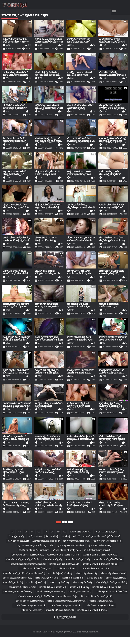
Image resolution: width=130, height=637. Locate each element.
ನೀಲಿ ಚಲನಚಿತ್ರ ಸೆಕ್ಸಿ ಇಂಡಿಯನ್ (46, 540)
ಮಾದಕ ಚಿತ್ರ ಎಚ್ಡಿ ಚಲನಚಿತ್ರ (60, 573)
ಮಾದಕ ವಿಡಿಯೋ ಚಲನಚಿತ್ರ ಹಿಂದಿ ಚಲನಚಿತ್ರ (66, 600)
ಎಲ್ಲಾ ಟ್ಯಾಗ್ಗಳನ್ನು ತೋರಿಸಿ (65, 617)
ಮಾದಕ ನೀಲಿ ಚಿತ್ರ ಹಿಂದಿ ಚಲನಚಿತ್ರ (50, 591)
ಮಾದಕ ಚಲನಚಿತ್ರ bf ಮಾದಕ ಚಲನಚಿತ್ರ (100, 554)
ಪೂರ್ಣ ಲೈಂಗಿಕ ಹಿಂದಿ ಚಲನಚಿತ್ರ (70, 545)
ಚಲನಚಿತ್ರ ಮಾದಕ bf (71, 536)
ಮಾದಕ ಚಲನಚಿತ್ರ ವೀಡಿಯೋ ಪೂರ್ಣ (36, 568)
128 (45, 531)
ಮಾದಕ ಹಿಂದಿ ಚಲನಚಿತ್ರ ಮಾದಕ (60, 610)
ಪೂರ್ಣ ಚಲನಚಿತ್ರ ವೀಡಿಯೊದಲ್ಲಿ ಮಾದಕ (35, 545)
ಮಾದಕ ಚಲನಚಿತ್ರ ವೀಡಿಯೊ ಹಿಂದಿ (64, 564)
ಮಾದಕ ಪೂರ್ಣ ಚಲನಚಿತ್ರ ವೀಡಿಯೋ (111, 591)
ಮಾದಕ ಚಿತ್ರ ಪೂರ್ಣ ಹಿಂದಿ (46, 577)
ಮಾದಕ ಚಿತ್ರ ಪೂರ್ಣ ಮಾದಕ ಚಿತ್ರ (17, 577)
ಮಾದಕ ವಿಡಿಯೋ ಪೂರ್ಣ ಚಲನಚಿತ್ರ (29, 605)
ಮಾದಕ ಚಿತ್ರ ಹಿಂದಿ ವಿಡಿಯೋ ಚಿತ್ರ (106, 587)
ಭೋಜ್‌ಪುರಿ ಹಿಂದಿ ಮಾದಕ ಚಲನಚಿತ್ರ (63, 554)
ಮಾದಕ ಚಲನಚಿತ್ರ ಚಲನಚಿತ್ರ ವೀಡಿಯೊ (22, 559)
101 (12, 531)
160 (64, 531)
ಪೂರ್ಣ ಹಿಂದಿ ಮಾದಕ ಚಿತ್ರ (99, 545)
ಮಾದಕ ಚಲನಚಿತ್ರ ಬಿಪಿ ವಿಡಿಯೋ (108, 559)
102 (19, 531)
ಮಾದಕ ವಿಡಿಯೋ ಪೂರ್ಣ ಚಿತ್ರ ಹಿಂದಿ (99, 605)
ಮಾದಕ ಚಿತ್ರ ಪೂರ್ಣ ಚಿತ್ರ (86, 573)
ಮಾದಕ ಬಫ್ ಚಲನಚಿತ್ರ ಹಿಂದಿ (99, 596)
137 (58, 531)
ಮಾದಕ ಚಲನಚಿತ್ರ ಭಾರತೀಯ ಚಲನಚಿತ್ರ (28, 564)
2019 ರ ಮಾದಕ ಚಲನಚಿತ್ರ (81, 531)
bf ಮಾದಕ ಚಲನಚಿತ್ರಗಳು (106, 531)
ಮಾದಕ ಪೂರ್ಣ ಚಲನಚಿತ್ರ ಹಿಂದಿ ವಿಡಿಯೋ (36, 596)
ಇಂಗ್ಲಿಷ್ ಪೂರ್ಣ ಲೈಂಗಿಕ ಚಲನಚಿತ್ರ (43, 536)
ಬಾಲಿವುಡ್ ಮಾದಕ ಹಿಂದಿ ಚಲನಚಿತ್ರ (34, 550)
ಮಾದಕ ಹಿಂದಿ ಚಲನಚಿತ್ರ (32, 610)
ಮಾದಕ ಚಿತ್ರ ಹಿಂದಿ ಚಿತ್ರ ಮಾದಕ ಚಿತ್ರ (111, 582)
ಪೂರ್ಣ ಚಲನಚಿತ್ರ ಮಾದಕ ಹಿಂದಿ (107, 540)
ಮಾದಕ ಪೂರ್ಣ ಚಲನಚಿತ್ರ (79, 591)
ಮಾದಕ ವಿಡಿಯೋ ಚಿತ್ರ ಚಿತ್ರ (101, 600)
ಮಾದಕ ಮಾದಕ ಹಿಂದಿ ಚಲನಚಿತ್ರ (30, 600)
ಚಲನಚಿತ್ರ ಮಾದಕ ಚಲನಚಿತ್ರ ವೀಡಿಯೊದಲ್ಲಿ (101, 536)
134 (51, 531)
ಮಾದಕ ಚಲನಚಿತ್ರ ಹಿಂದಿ (66, 568)
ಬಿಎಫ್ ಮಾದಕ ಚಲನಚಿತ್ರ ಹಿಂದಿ (67, 550)
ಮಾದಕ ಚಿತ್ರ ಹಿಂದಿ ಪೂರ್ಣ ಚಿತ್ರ (22, 587)
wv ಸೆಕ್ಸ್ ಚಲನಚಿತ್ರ (17, 536)
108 (25, 531)
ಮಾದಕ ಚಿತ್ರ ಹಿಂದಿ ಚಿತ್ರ (116, 577)
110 (32, 531)
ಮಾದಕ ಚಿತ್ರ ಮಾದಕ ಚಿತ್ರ (72, 577)
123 (38, 531)
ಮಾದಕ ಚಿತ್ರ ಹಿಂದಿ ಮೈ (79, 587)
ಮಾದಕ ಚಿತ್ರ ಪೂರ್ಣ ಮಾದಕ (113, 573)
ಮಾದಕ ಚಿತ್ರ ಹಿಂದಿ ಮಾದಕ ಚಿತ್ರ (52, 587)
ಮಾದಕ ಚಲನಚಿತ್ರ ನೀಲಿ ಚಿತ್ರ (78, 559)
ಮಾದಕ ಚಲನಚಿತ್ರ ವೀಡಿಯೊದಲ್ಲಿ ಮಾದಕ (100, 564)
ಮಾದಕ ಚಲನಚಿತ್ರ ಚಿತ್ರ (53, 559)
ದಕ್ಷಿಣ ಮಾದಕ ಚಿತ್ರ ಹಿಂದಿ (18, 540)
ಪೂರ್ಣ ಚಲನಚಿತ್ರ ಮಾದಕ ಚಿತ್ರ (76, 540)
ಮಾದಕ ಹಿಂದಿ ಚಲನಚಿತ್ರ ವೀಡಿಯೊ (92, 610)
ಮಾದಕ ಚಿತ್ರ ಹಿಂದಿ (94, 577)
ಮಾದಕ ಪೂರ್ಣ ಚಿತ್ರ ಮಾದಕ (70, 596)
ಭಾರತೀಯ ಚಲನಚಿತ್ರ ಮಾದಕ (97, 550)
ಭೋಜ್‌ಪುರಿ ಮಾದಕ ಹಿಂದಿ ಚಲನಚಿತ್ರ (28, 554)
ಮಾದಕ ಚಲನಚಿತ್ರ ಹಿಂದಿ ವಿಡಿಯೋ (94, 568)
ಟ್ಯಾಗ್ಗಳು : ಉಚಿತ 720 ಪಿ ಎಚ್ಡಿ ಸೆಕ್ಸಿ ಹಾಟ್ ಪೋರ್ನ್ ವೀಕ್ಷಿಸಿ (55, 632)
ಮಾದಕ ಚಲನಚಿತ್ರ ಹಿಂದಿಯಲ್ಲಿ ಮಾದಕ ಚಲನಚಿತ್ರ (24, 573)
